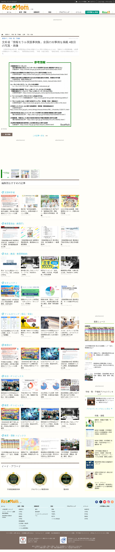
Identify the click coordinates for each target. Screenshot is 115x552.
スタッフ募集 (105, 533)
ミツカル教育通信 (23, 528)
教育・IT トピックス (14, 405)
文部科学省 (9, 192)
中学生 (20, 514)
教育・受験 (22, 12)
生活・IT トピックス (14, 376)
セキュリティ (10, 283)
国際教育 (36, 12)
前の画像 (7, 134)
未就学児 (21, 509)
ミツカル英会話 (56, 518)
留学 (36, 509)
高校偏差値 (22, 521)
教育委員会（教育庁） (14, 223)
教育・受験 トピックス (15, 435)
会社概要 (47, 533)
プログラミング (64, 12)
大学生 (20, 518)
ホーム (9, 12)
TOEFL (53, 514)
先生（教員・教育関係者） (16, 254)
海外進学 (37, 511)
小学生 (20, 511)
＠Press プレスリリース (96, 533)
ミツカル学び (22, 525)
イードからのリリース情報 (67, 533)
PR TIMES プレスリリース (82, 533)
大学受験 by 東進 (92, 12)
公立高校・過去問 (23, 523)
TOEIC (53, 511)
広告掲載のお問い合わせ (28, 533)
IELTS (53, 516)
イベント (78, 12)
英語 (49, 12)
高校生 (20, 516)
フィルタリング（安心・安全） (19, 314)
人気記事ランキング (7, 509)
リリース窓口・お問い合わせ (13, 533)
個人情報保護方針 (55, 533)
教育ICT (8, 345)
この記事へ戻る (40, 135)
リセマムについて (39, 533)
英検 (53, 509)
